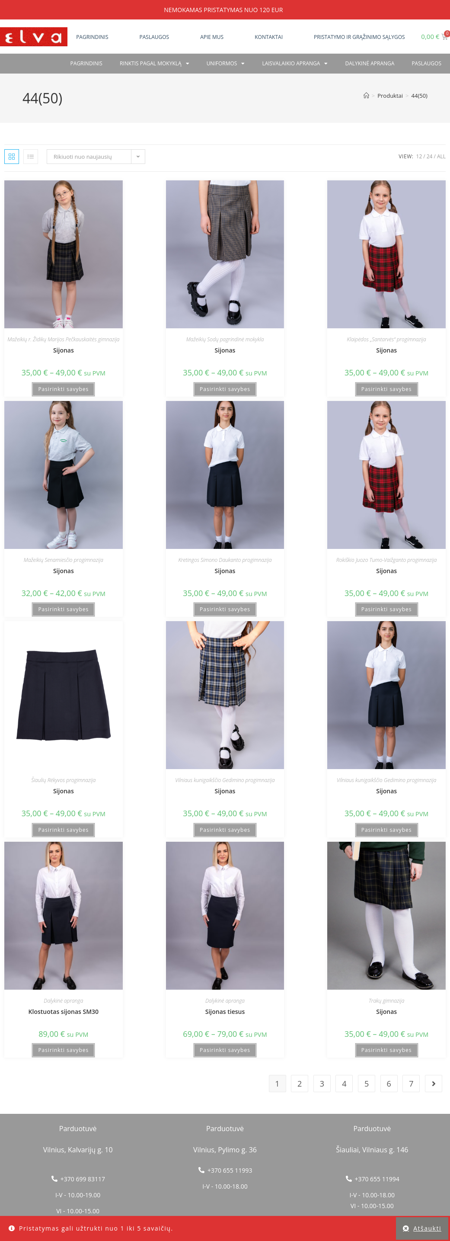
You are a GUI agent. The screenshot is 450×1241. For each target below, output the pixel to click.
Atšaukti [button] (427, 1228)
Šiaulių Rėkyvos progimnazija (63, 780)
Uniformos (226, 64)
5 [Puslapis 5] (366, 1083)
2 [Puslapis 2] (299, 1083)
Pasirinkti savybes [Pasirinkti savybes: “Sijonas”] (63, 389)
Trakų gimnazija (386, 1000)
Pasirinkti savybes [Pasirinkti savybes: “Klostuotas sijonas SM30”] (63, 1050)
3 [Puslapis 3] (322, 1083)
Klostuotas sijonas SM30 (64, 1011)
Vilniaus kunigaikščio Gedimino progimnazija (224, 780)
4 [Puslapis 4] (344, 1083)
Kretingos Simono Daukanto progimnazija (224, 560)
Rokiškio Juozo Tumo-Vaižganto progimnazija (386, 560)
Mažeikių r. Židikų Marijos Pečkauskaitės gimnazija (63, 339)
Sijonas (63, 350)
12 (419, 156)
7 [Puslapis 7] (411, 1083)
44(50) (420, 95)
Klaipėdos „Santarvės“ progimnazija (386, 339)
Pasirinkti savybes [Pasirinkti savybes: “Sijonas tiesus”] (225, 1050)
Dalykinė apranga (369, 63)
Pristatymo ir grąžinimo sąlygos (359, 37)
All (441, 156)
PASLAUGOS (426, 63)
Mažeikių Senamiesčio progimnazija (63, 560)
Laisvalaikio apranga (295, 64)
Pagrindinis (92, 37)
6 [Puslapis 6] (389, 1083)
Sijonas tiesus (225, 1011)
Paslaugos (154, 37)
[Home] (366, 95)
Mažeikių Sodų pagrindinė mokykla (225, 339)
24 (430, 156)
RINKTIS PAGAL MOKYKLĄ (154, 64)
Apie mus (211, 37)
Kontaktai (269, 37)
